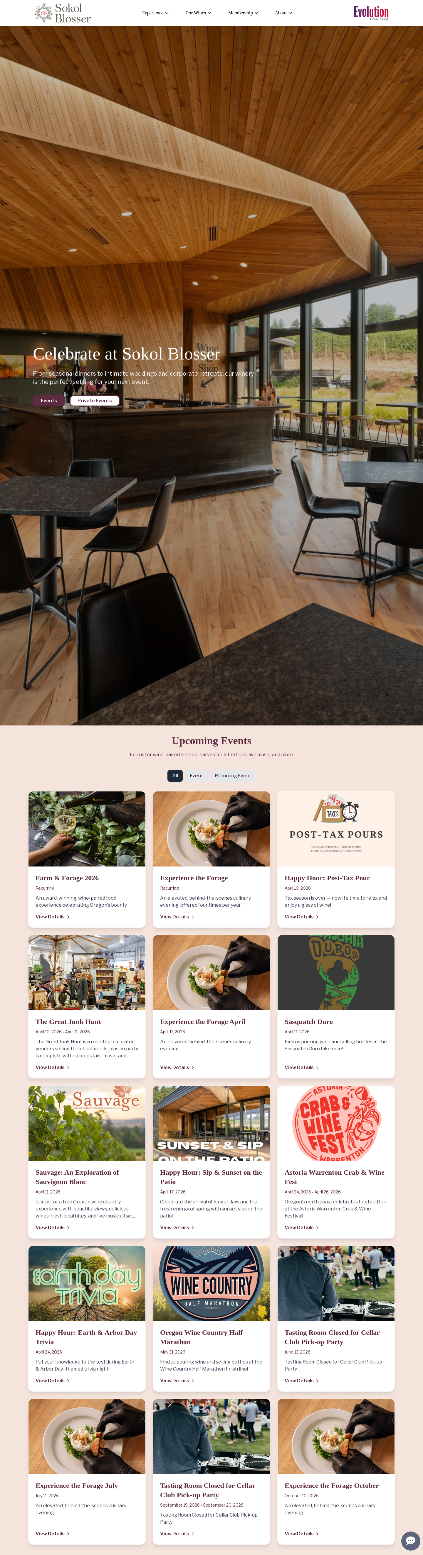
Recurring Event (233, 776)
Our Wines (199, 13)
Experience (155, 13)
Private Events (95, 400)
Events (49, 400)
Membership (243, 13)
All (175, 776)
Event (196, 776)
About (284, 13)
